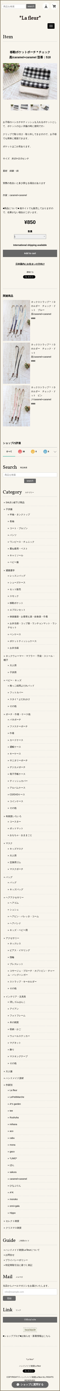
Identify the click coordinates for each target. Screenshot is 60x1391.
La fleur (13, 1090)
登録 (9, 1298)
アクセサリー (12, 938)
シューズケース (17, 582)
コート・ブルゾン (19, 528)
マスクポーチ (16, 869)
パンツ (13, 535)
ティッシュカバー (19, 781)
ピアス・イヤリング (20, 950)
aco (11, 1131)
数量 (30, 231)
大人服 (9, 1071)
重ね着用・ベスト (19, 548)
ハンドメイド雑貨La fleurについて (22, 1250)
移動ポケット (16, 603)
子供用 (13, 672)
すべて (9, 451)
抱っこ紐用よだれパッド (22, 685)
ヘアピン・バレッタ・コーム (24, 916)
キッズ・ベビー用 (19, 930)
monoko (14, 1199)
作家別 (9, 1085)
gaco (12, 1151)
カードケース (16, 740)
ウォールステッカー (20, 1036)
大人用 (13, 665)
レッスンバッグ (17, 575)
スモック (14, 596)
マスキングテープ (19, 1056)
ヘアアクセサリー (15, 897)
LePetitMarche (17, 1097)
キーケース (15, 753)
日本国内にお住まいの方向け (30, 264)
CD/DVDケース (17, 794)
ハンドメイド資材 (15, 1078)
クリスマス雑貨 (13, 1227)
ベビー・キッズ (13, 680)
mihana (13, 1124)
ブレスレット (16, 964)
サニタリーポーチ (19, 760)
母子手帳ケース (17, 774)
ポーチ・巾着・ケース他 (18, 714)
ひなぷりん (15, 1185)
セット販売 (15, 589)
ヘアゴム (14, 903)
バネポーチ (15, 719)
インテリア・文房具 (16, 996)
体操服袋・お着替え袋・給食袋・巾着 (29, 616)
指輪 (12, 957)
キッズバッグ (16, 889)
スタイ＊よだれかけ (20, 699)
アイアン (14, 1008)
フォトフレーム (17, 1015)
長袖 (12, 521)
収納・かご (15, 1029)
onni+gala (15, 1206)
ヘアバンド (15, 923)
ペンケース (15, 634)
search (31, 6)
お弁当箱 (14, 648)
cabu (12, 1138)
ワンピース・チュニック (22, 542)
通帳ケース (15, 747)
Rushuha (14, 1117)
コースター (15, 821)
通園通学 (10, 570)
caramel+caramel (18, 1179)
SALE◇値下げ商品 (15, 502)
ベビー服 (14, 562)
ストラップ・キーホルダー (23, 981)
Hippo (13, 1213)
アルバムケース (17, 787)
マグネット (15, 1042)
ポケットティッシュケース (23, 641)
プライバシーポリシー (16, 1260)
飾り (12, 1049)
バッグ (9, 877)
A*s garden (15, 1104)
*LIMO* (13, 1158)
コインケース (16, 801)
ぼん (12, 1165)
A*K (12, 1192)
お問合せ (9, 1255)
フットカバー (16, 692)
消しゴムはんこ (17, 1002)
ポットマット (16, 828)
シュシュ (14, 909)
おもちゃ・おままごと (21, 835)
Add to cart (30, 253)
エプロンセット (17, 609)
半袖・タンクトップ (20, 514)
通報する (30, 272)
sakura (13, 1172)
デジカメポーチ (17, 767)
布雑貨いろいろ (13, 816)
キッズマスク (16, 848)
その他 (13, 706)
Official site (30, 1319)
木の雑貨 (14, 1022)
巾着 (12, 733)
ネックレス (15, 943)
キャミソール (16, 555)
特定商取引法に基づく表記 (18, 1265)
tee (11, 1110)
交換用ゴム (15, 862)
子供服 (9, 509)
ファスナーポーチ (19, 726)
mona (12, 1145)
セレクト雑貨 (12, 1221)
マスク (9, 843)
